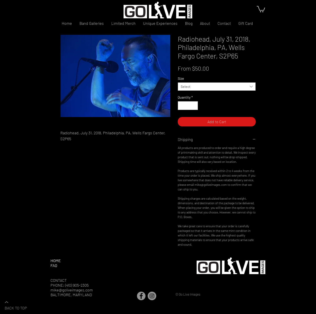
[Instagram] (152, 296)
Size (181, 78)
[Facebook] (141, 296)
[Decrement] (181, 105)
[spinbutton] (188, 105)
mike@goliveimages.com (71, 289)
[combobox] (217, 86)
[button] (261, 8)
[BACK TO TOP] (20, 305)
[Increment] (194, 105)
